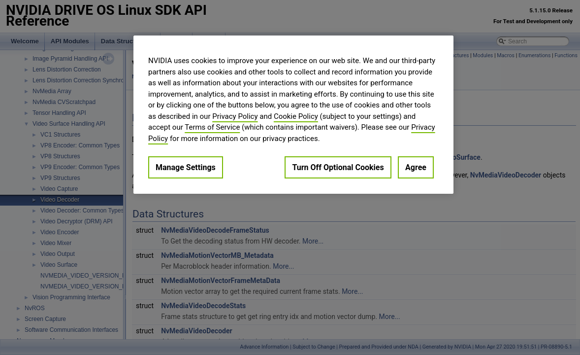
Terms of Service (212, 127)
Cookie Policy (296, 116)
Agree (415, 167)
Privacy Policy (235, 116)
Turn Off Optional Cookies (338, 167)
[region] (293, 115)
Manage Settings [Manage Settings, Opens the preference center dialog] (186, 167)
